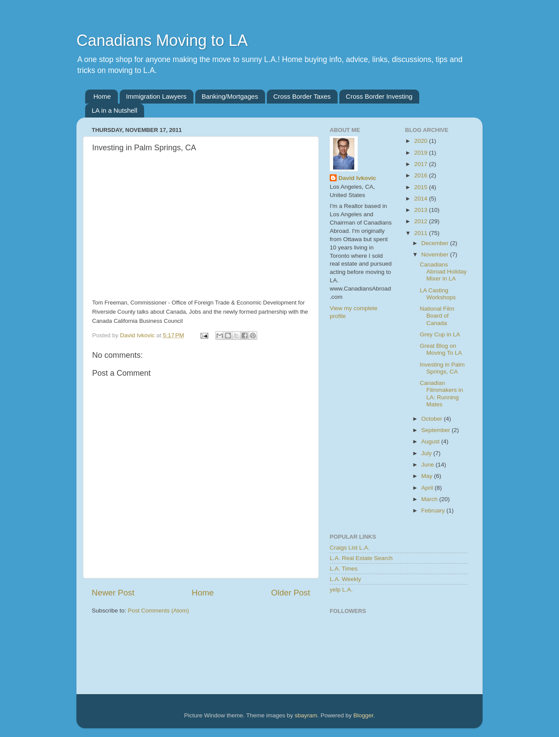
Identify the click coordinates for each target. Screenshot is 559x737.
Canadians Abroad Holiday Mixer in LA (443, 271)
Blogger (363, 715)
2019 (421, 152)
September (436, 430)
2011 (421, 233)
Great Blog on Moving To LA (441, 349)
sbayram (306, 715)
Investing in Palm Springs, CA (442, 368)
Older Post (290, 592)
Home (102, 96)
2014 (421, 198)
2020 (421, 141)
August (431, 441)
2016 (421, 175)
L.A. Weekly (345, 579)
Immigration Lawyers (156, 96)
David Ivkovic (357, 178)
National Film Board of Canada (437, 315)
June (428, 464)
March (430, 499)
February (434, 510)
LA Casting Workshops (437, 294)
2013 (421, 210)
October (432, 418)
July (427, 453)
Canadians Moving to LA (162, 40)
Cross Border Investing (379, 96)
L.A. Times (344, 568)
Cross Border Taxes (302, 96)
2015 (421, 187)
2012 (421, 221)
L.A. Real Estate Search (361, 558)
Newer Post (113, 592)
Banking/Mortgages (230, 96)
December (435, 243)
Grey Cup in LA (440, 334)
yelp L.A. (341, 589)
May (427, 476)
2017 (421, 164)
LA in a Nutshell (114, 110)
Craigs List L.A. (350, 547)
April (428, 487)
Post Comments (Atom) (158, 610)
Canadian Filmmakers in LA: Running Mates (441, 394)
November (435, 254)
